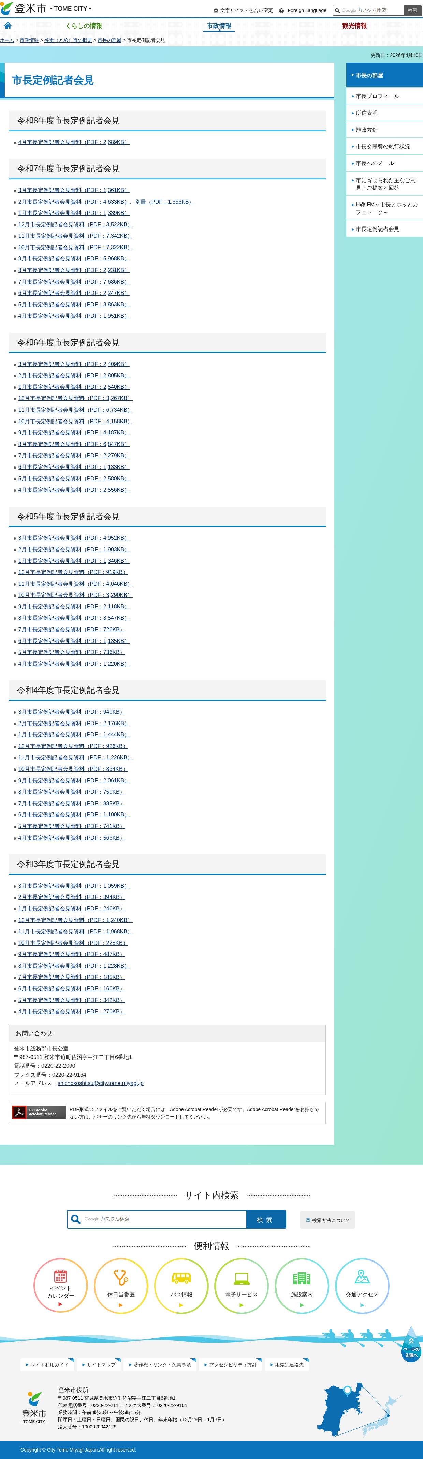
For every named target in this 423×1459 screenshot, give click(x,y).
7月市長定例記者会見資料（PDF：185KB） (71, 977)
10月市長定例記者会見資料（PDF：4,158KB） (75, 421)
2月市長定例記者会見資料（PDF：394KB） (71, 897)
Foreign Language (307, 10)
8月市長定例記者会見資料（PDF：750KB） (71, 792)
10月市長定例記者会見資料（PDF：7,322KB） (75, 247)
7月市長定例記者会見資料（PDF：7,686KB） (74, 282)
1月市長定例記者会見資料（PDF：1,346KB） (74, 561)
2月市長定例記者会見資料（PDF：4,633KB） (74, 202)
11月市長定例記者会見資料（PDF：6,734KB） (75, 410)
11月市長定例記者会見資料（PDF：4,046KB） (75, 584)
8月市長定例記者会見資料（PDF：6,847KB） (74, 444)
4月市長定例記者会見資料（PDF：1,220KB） (74, 664)
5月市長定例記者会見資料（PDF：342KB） (71, 1000)
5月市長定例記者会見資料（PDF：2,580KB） (74, 478)
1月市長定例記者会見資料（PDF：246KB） (71, 908)
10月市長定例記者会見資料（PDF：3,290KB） (75, 595)
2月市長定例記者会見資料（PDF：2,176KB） (74, 723)
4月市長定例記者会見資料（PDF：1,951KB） (74, 316)
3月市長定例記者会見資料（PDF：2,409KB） (74, 364)
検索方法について (331, 1220)
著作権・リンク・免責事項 (162, 1364)
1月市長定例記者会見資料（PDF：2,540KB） (74, 387)
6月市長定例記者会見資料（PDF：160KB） (71, 989)
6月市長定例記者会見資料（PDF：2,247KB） (74, 293)
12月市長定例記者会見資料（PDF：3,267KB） (75, 398)
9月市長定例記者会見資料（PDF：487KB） (71, 954)
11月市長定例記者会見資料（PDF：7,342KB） (75, 236)
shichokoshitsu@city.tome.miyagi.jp (101, 1083)
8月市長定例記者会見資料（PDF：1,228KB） (74, 966)
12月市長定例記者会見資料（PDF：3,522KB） (75, 224)
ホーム (7, 40)
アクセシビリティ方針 (233, 1364)
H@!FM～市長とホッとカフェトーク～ (387, 208)
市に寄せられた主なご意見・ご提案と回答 (386, 184)
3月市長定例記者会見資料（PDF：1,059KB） (74, 886)
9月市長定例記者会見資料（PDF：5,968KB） (74, 258)
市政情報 (29, 40)
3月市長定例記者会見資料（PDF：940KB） (71, 712)
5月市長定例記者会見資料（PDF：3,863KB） (74, 304)
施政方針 (367, 130)
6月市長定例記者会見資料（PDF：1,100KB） (74, 815)
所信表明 (367, 113)
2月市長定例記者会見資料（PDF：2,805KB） (74, 375)
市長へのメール (375, 163)
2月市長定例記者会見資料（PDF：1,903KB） (74, 549)
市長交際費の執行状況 (383, 146)
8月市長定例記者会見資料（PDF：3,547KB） (74, 618)
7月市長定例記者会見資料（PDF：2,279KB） (74, 455)
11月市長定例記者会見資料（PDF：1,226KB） (75, 757)
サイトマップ (101, 1364)
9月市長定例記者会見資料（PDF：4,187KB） (74, 432)
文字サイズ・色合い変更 (246, 10)
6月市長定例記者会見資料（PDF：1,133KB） (74, 467)
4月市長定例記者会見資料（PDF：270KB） (71, 1011)
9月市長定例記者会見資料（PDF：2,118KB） (74, 606)
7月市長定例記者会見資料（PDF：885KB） (71, 803)
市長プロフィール (377, 96)
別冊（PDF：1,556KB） (164, 202)
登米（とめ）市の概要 (68, 40)
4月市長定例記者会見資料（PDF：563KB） (71, 838)
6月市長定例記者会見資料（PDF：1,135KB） (74, 641)
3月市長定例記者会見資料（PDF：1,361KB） (74, 190)
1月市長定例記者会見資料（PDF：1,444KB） (74, 735)
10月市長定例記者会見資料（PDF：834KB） (73, 769)
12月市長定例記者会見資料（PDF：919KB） (73, 572)
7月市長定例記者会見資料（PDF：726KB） (71, 629)
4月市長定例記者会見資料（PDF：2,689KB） (74, 142)
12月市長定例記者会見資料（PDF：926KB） (73, 746)
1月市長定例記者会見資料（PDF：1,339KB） (74, 213)
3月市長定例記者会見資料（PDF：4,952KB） (74, 538)
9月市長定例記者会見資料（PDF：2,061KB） (74, 780)
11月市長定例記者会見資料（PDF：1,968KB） (75, 931)
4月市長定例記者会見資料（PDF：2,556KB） (74, 490)
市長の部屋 (109, 40)
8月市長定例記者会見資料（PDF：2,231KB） (74, 270)
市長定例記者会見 (377, 229)
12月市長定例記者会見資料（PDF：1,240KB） (75, 920)
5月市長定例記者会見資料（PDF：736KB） (71, 652)
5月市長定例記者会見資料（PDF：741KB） (71, 826)
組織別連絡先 (289, 1364)
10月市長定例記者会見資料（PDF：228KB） (73, 943)
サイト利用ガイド (50, 1364)
